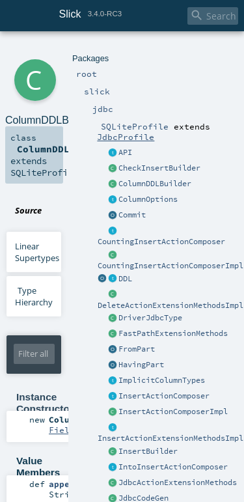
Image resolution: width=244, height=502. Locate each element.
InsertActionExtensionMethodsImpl (170, 438)
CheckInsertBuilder (159, 168)
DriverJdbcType (150, 317)
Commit (132, 214)
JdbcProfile (125, 137)
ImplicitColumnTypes (161, 380)
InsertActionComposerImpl (173, 411)
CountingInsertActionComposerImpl (170, 265)
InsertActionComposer (164, 395)
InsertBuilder (148, 451)
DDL (125, 278)
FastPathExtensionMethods (173, 333)
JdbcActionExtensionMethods (177, 482)
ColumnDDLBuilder (154, 183)
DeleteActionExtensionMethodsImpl (170, 305)
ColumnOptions (148, 199)
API (125, 152)
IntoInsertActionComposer (173, 466)
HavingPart (141, 364)
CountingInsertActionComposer (161, 241)
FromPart (136, 349)
